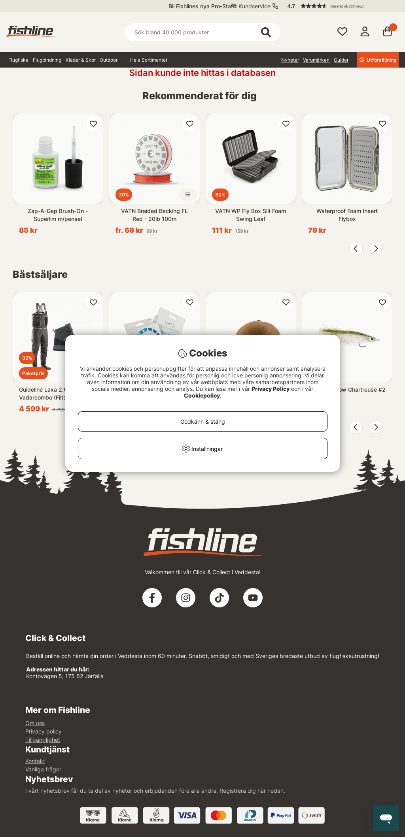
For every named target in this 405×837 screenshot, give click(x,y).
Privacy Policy (271, 388)
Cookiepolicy (202, 395)
